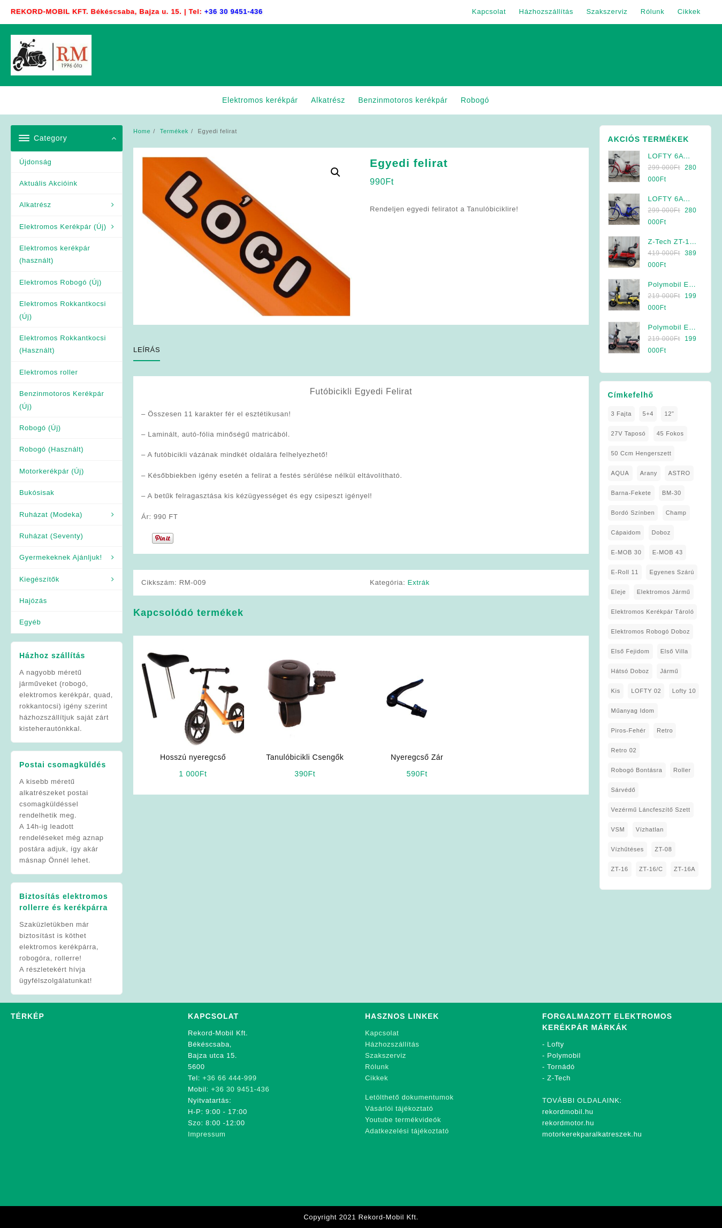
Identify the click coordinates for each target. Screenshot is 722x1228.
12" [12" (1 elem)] (669, 413)
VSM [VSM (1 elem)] (618, 829)
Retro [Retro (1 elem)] (665, 730)
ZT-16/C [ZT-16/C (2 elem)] (651, 869)
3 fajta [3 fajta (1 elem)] (621, 413)
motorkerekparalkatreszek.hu (592, 1134)
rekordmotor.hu (568, 1123)
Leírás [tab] (146, 350)
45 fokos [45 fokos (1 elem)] (670, 433)
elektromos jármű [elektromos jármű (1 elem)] (663, 592)
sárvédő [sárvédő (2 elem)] (623, 790)
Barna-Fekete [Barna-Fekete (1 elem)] (631, 493)
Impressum (207, 1134)
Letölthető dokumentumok (409, 1097)
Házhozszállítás (392, 1044)
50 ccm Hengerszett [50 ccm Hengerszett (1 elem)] (641, 453)
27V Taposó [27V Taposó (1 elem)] (628, 433)
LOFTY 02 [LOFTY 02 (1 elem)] (646, 691)
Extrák (419, 582)
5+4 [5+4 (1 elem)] (647, 413)
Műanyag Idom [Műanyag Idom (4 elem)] (633, 710)
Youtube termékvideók (403, 1120)
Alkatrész (35, 205)
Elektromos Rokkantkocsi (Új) (62, 310)
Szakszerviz (385, 1055)
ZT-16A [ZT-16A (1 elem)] (684, 869)
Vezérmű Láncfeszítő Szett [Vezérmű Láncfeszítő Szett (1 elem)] (650, 809)
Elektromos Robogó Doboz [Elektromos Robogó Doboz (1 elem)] (650, 631)
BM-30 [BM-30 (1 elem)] (671, 493)
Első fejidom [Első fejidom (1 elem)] (630, 651)
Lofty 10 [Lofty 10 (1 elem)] (684, 691)
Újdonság (35, 162)
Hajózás (33, 601)
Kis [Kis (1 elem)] (615, 691)
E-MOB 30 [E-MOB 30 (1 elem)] (626, 552)
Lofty (555, 1044)
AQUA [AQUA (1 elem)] (620, 473)
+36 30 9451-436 (233, 11)
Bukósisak (37, 493)
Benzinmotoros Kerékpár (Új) (61, 400)
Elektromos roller (48, 372)
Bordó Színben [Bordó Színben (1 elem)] (633, 512)
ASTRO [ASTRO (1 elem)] (679, 473)
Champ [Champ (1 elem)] (676, 512)
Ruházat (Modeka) (50, 514)
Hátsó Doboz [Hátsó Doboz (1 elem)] (630, 671)
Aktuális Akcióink (48, 183)
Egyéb (30, 622)
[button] (335, 172)
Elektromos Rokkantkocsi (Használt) (62, 344)
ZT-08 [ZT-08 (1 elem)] (663, 849)
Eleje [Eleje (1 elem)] (618, 592)
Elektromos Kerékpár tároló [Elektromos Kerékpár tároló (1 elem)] (652, 611)
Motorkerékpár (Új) (51, 471)
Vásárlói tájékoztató (399, 1108)
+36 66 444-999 (229, 1078)
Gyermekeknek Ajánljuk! (60, 557)
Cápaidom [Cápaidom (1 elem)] (626, 532)
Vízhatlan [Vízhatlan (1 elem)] (650, 829)
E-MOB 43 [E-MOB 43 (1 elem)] (667, 552)
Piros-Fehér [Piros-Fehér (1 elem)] (628, 730)
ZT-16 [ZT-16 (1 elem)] (619, 869)
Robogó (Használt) (51, 449)
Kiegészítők (39, 579)
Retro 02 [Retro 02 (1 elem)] (624, 750)
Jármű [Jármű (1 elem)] (669, 671)
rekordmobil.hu (568, 1112)
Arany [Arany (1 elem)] (648, 473)
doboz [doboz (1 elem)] (661, 532)
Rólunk (377, 1067)
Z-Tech (559, 1078)
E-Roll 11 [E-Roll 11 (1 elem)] (625, 572)
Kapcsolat (382, 1033)
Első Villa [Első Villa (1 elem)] (674, 651)
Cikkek (376, 1078)
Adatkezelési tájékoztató (407, 1131)
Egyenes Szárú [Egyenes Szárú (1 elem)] (671, 572)
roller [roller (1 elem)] (682, 770)
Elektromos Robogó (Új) (60, 282)
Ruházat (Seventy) (51, 536)
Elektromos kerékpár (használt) (54, 254)
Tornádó (561, 1067)
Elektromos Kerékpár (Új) (63, 227)
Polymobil (564, 1055)
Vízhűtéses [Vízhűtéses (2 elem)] (627, 849)
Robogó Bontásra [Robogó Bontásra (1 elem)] (637, 770)
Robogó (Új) (40, 428)
